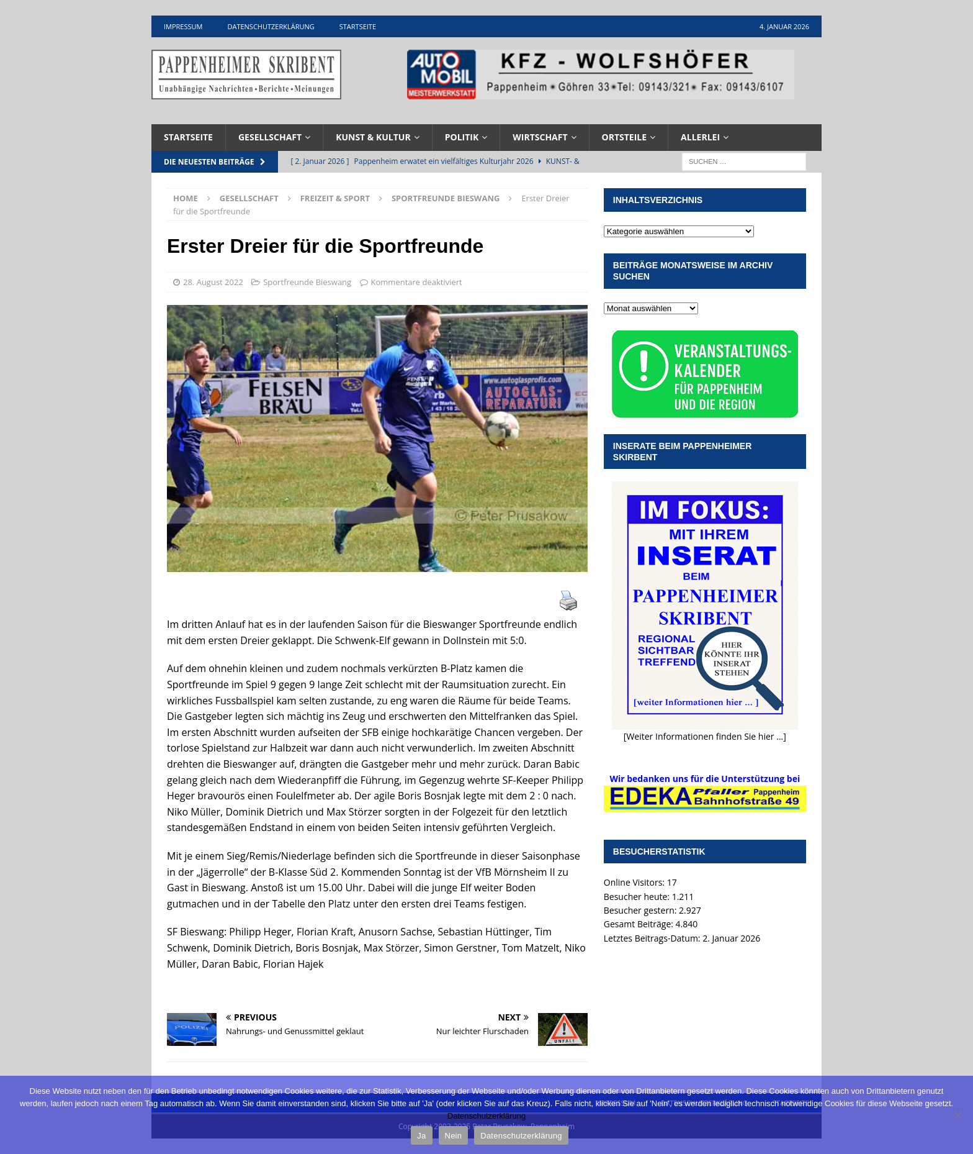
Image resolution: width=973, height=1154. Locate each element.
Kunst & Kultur (373, 137)
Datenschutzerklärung (270, 26)
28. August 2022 (213, 282)
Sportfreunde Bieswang (307, 282)
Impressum (183, 26)
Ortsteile (624, 137)
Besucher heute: (638, 896)
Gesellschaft (270, 137)
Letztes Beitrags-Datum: (653, 938)
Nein (453, 1135)
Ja (421, 1135)
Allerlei (700, 137)
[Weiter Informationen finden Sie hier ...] (705, 736)
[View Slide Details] (600, 74)
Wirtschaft (540, 137)
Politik (462, 137)
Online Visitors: (635, 882)
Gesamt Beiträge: (640, 924)
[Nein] (957, 1115)
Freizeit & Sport (335, 198)
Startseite (357, 26)
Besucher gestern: (641, 910)
